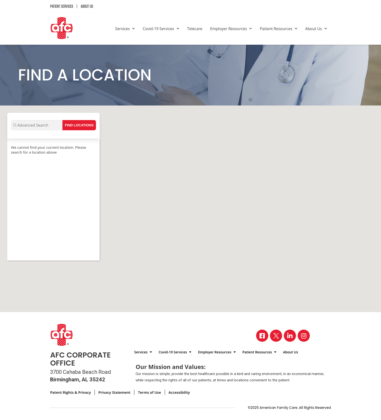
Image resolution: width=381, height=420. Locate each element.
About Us (87, 6)
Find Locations (79, 125)
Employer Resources (231, 28)
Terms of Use (149, 392)
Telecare (194, 28)
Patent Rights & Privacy (70, 392)
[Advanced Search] (36, 125)
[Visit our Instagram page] (304, 336)
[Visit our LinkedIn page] (290, 336)
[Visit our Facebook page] (262, 336)
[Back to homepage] (63, 29)
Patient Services (61, 6)
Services (125, 28)
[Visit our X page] (276, 336)
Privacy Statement (114, 392)
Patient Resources (278, 28)
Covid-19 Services (161, 28)
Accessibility (179, 392)
